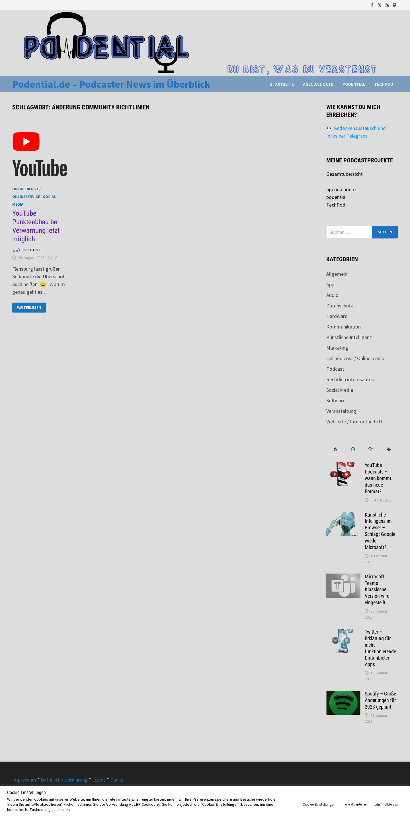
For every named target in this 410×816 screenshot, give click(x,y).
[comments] (371, 449)
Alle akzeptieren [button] (356, 804)
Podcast (335, 369)
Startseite (282, 84)
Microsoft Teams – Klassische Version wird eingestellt (377, 589)
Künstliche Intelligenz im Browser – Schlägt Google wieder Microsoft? (380, 531)
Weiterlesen (30, 308)
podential (354, 84)
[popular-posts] (335, 449)
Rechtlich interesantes (350, 379)
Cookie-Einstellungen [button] (319, 804)
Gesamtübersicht (344, 174)
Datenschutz (339, 305)
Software (335, 400)
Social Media (339, 390)
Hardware (336, 316)
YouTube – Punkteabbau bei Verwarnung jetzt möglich (36, 226)
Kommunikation (343, 326)
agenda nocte (318, 84)
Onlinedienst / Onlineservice (355, 358)
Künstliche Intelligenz (349, 337)
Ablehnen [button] (392, 804)
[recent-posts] (353, 449)
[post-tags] (389, 449)
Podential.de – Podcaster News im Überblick (111, 84)
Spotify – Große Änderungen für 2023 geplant (380, 700)
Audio (332, 295)
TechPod (383, 84)
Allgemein (336, 274)
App (330, 284)
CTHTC (35, 249)
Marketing (337, 347)
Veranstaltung (341, 411)
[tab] (335, 449)
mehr (376, 804)
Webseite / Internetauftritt (354, 421)
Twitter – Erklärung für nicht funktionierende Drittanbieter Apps (380, 648)
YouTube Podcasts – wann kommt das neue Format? (378, 478)
